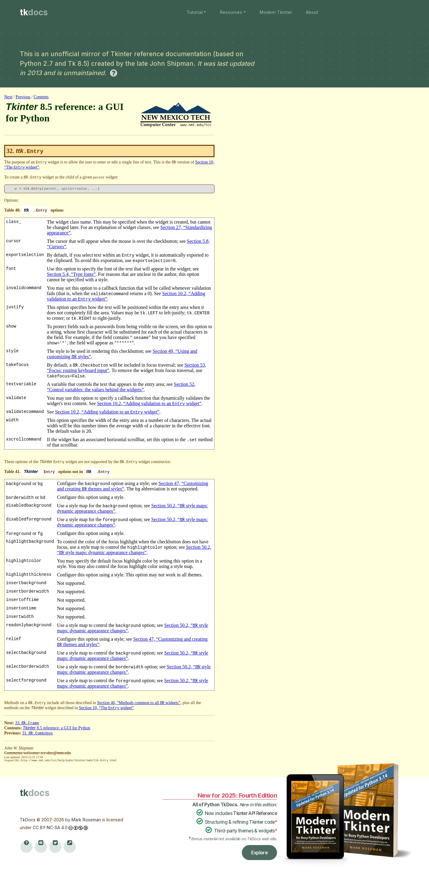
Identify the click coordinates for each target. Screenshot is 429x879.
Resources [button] (231, 12)
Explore (259, 852)
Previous (23, 97)
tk (34, 12)
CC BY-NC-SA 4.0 (50, 827)
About (312, 12)
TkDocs (27, 819)
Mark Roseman (86, 819)
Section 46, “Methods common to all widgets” (139, 702)
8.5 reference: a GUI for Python (56, 728)
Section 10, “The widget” (106, 708)
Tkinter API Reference (255, 813)
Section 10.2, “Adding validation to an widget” (149, 403)
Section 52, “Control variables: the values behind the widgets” (121, 387)
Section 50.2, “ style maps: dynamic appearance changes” (134, 550)
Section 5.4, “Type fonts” (71, 274)
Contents (41, 97)
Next (8, 97)
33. (27, 723)
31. (37, 733)
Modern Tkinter (276, 12)
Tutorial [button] (195, 12)
